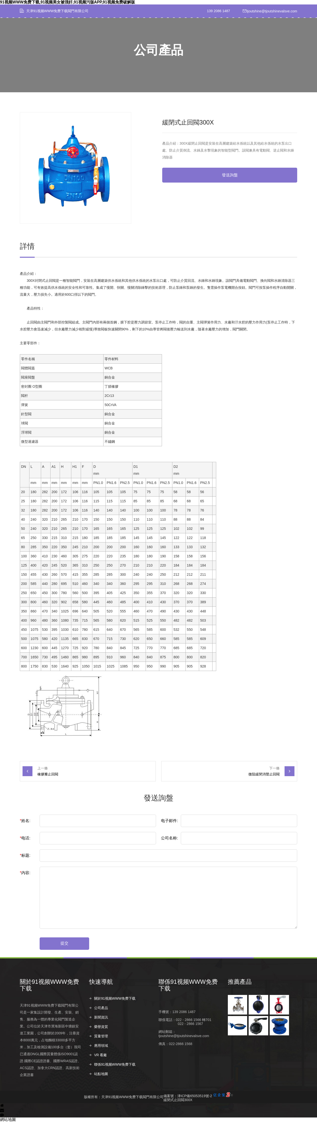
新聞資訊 (146, 34)
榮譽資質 (165, 34)
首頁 (66, 34)
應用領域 (204, 34)
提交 (64, 967)
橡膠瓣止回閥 (47, 798)
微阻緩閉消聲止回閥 (264, 798)
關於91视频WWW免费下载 (94, 34)
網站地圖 (8, 1143)
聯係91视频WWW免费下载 (255, 34)
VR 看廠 (224, 34)
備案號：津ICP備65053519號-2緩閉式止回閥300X (198, 1121)
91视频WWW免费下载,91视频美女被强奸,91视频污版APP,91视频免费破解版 (67, 2)
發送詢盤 (230, 199)
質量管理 (184, 34)
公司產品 (127, 34)
